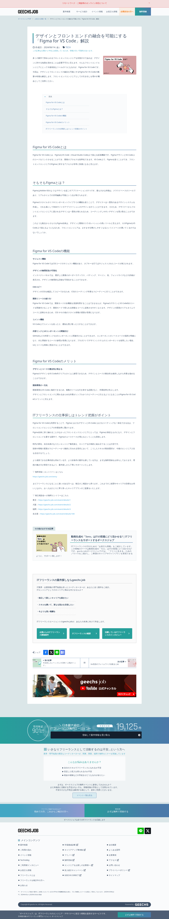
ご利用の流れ (25, 850)
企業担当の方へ (127, 10)
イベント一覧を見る (84, 797)
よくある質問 (114, 850)
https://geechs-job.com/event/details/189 (58, 514)
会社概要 (112, 845)
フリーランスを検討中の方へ (32, 880)
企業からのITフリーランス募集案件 (49, 633)
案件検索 (66, 10)
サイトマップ (114, 875)
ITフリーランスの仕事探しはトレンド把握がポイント (69, 128)
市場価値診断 (71, 845)
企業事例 (112, 855)
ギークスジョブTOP (24, 17)
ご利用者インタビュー (29, 865)
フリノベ (69, 855)
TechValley (24, 860)
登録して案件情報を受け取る (96, 736)
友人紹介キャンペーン (75, 870)
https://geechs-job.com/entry (46, 476)
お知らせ (24, 885)
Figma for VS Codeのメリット (59, 121)
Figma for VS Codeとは (57, 101)
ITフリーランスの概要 (81, 633)
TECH (68, 45)
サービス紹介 (81, 10)
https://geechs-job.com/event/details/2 (55, 504)
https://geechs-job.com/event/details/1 (55, 500)
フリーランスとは (27, 875)
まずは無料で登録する (134, 914)
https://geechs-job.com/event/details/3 (55, 509)
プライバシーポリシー (119, 870)
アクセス (114, 860)
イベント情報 (97, 10)
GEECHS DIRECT (72, 875)
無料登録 (143, 10)
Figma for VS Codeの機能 (58, 114)
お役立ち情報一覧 (40, 17)
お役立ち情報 (111, 10)
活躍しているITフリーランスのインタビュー (115, 633)
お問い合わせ (114, 865)
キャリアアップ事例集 (75, 850)
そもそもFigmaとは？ (56, 107)
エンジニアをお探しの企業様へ (78, 865)
